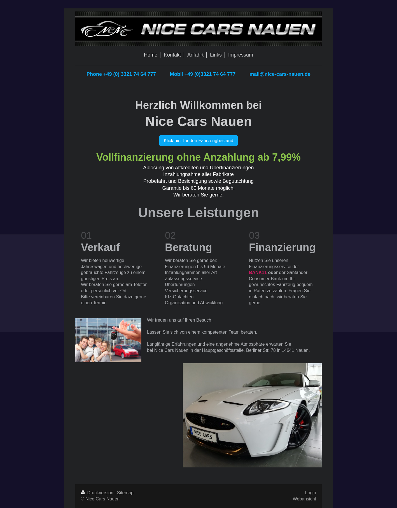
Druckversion (98, 492)
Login (310, 492)
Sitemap (125, 492)
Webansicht (304, 499)
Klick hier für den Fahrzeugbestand (198, 140)
